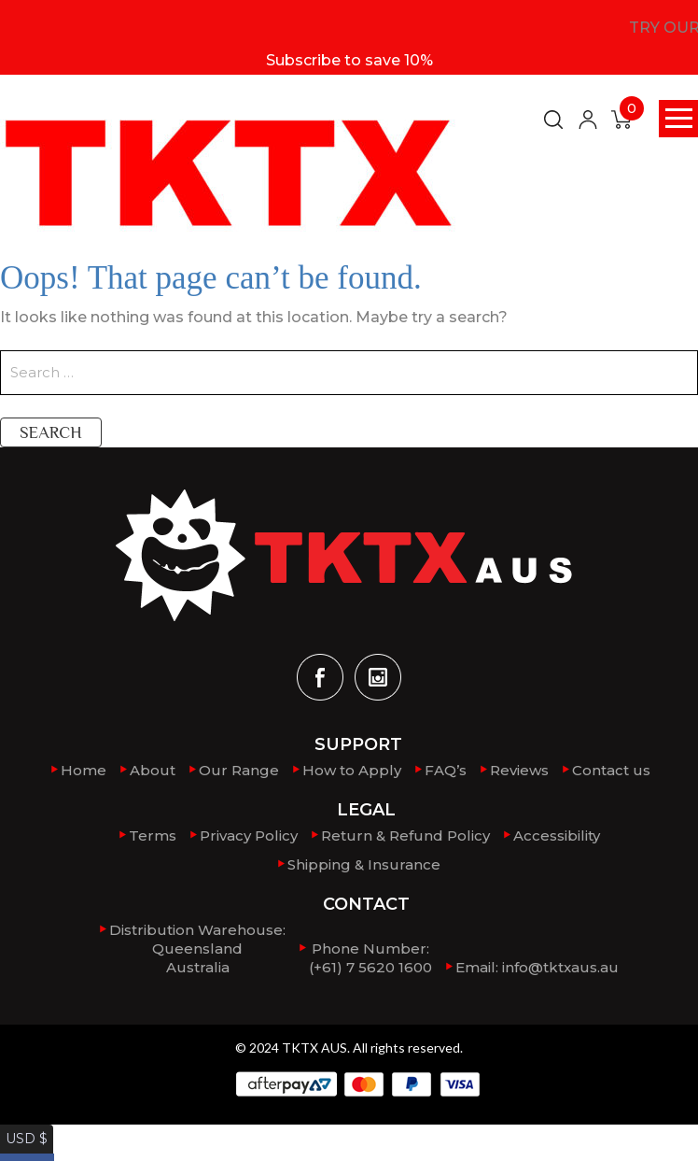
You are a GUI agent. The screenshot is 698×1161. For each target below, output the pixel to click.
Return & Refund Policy (405, 835)
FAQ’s (446, 770)
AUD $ (23, 1150)
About (152, 770)
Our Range (239, 770)
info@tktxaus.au (560, 966)
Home (83, 770)
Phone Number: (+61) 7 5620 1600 (370, 957)
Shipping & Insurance (363, 863)
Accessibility (556, 835)
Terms (152, 835)
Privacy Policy (249, 835)
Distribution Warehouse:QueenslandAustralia (197, 947)
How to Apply (351, 770)
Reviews (519, 770)
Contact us (611, 770)
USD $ (22, 1131)
